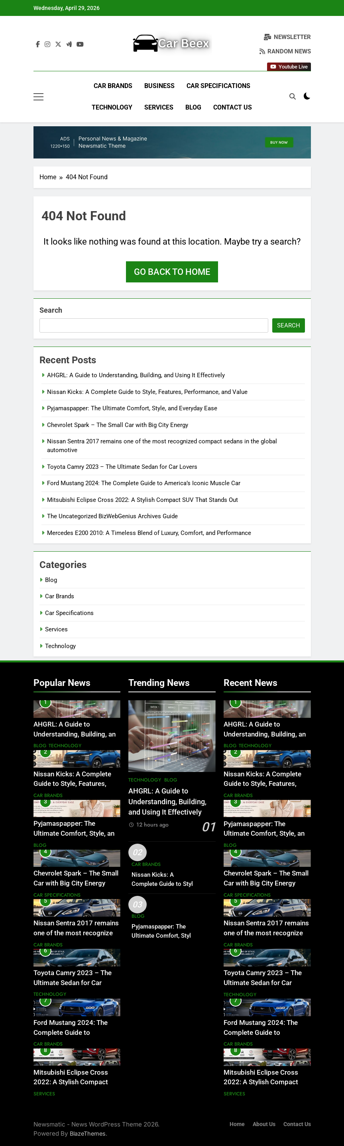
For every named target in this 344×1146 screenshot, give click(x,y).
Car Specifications (218, 86)
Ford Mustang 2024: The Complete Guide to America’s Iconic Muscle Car (143, 483)
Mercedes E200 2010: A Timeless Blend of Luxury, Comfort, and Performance (149, 533)
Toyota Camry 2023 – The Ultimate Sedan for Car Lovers (122, 466)
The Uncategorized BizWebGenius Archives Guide (112, 516)
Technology (112, 107)
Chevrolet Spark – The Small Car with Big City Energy (117, 425)
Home (237, 1124)
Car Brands (113, 86)
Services (158, 107)
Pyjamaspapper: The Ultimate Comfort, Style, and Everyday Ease (132, 408)
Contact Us (232, 107)
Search (50, 310)
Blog (193, 107)
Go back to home (172, 272)
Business (159, 86)
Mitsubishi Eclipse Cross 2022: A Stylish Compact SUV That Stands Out (142, 499)
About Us (264, 1124)
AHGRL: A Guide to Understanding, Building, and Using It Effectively (136, 375)
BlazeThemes (88, 1133)
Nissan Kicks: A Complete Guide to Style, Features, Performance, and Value (147, 392)
